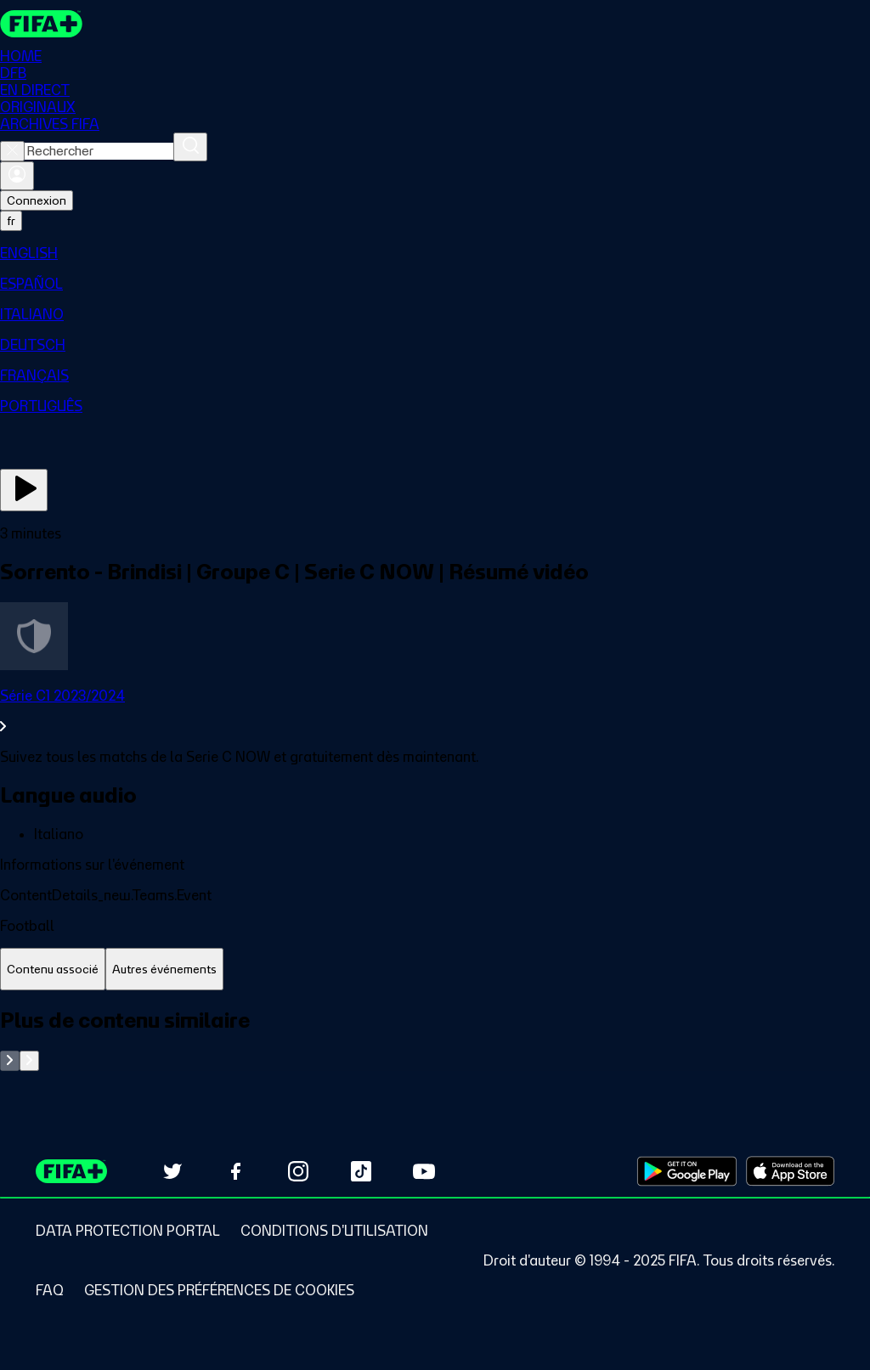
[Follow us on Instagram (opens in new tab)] (298, 1171)
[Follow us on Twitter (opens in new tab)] (172, 1171)
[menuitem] (435, 253)
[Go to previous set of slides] (10, 1061)
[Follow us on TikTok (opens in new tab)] (361, 1171)
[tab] (52, 969)
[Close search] (12, 151)
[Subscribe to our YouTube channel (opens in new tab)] (424, 1171)
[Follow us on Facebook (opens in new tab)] (235, 1171)
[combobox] (99, 151)
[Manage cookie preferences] (219, 1290)
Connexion (36, 200)
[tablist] (435, 969)
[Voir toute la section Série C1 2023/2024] (435, 711)
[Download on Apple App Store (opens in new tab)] (790, 1171)
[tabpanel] (435, 1039)
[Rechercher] (190, 146)
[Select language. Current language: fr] (11, 221)
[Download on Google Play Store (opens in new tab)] (686, 1171)
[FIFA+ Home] (41, 24)
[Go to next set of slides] (29, 1061)
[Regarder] (24, 490)
